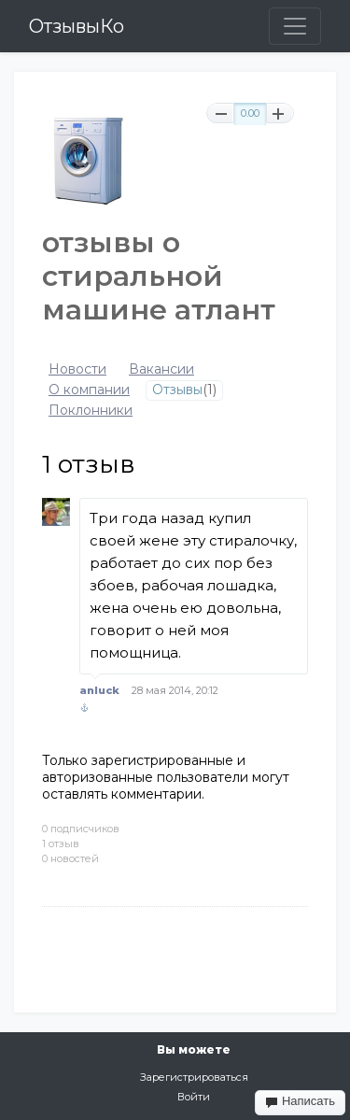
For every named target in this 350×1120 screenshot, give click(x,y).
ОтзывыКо (76, 26)
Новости (77, 369)
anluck (99, 690)
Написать (300, 1101)
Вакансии (161, 369)
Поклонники (91, 410)
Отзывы (177, 390)
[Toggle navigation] (295, 26)
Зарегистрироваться (194, 1077)
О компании (89, 390)
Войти (193, 1096)
